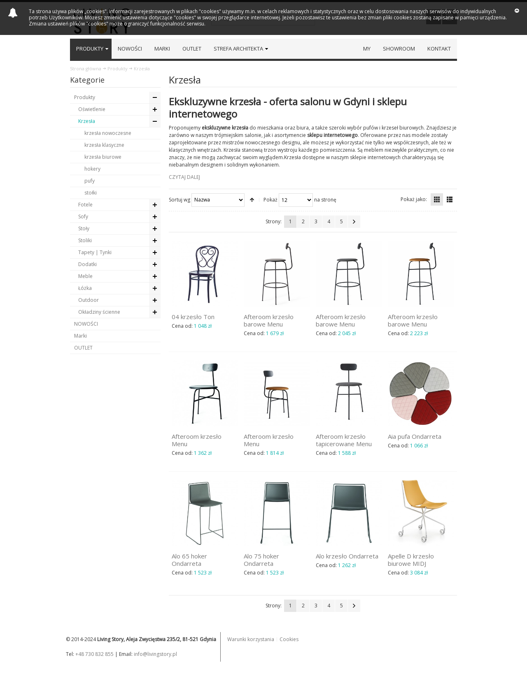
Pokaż (270, 199)
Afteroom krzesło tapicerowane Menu (344, 440)
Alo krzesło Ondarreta (347, 556)
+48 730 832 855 (94, 654)
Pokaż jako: (414, 199)
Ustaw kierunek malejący (252, 200)
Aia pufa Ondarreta (414, 436)
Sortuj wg (179, 199)
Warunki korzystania (250, 639)
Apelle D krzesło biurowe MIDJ (411, 559)
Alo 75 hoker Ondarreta (261, 559)
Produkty (117, 68)
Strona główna (85, 68)
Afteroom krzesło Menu (197, 440)
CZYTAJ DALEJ (184, 177)
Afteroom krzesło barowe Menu (269, 320)
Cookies (289, 639)
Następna (354, 221)
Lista (449, 199)
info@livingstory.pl (155, 654)
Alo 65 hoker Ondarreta (189, 559)
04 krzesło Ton (193, 317)
